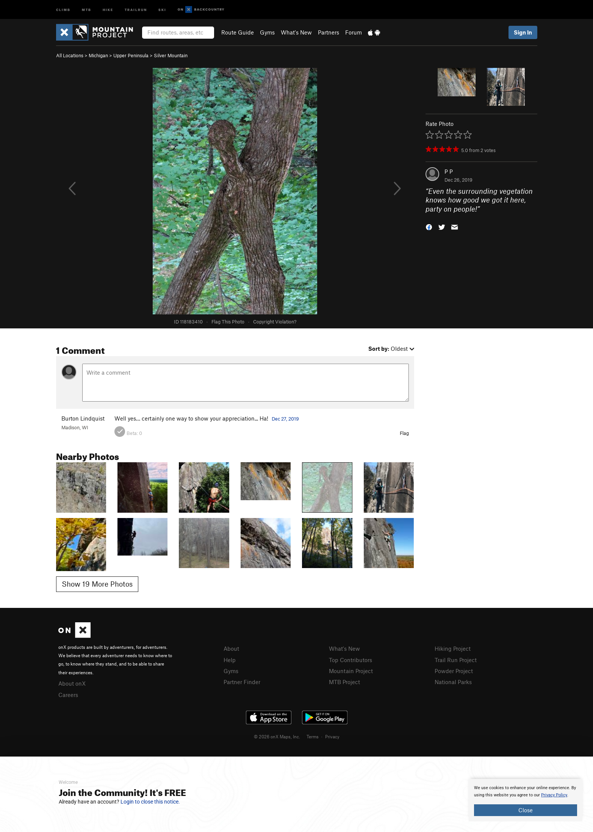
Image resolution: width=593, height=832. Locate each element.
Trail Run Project (456, 659)
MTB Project (344, 681)
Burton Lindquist (83, 418)
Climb (63, 9)
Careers (68, 694)
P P (448, 171)
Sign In (523, 32)
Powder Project (454, 670)
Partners (328, 32)
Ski (162, 9)
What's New (296, 32)
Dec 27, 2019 (285, 419)
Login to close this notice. (150, 802)
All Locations (69, 55)
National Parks (453, 681)
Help (230, 659)
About (231, 648)
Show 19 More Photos (97, 583)
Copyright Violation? (274, 322)
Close (525, 810)
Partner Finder (242, 681)
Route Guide (237, 32)
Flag (404, 433)
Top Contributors (350, 659)
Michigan (98, 55)
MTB (86, 9)
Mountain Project (351, 670)
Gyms (267, 32)
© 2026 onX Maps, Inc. (277, 736)
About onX (72, 683)
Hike (108, 9)
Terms (313, 736)
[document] (525, 800)
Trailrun (136, 9)
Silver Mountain (171, 55)
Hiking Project (453, 648)
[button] (429, 226)
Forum (353, 32)
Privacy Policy (554, 795)
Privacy (332, 736)
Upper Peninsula (131, 55)
